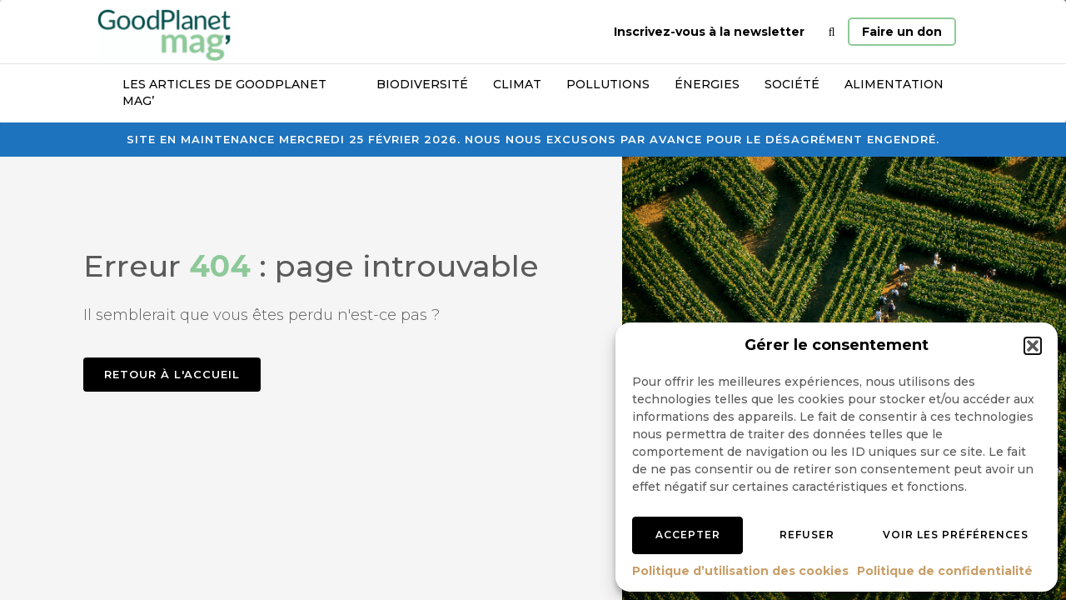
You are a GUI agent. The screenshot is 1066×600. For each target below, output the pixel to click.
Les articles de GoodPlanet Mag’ (224, 92)
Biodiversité (422, 84)
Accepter (687, 534)
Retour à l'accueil (172, 374)
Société (792, 84)
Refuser (807, 534)
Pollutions (608, 84)
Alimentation (894, 84)
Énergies (707, 84)
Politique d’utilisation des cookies (740, 570)
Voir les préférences (956, 534)
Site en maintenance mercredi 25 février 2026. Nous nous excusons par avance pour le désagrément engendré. (533, 139)
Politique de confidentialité (945, 570)
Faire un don (902, 31)
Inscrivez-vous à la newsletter (709, 31)
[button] (1032, 346)
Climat (517, 84)
